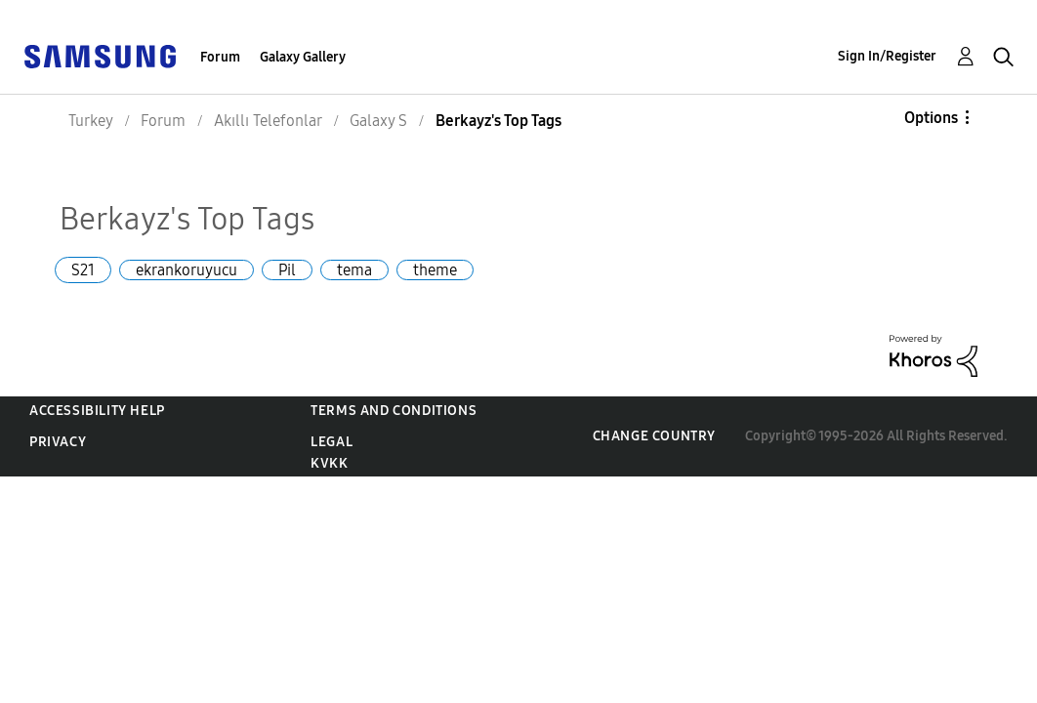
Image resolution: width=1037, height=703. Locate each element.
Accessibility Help (97, 410)
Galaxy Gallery (303, 57)
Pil (287, 270)
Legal (332, 442)
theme (435, 270)
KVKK (329, 463)
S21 (83, 270)
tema (354, 270)
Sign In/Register (887, 56)
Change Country (654, 436)
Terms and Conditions (394, 410)
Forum (220, 57)
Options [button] (931, 117)
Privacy (57, 442)
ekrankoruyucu (186, 270)
